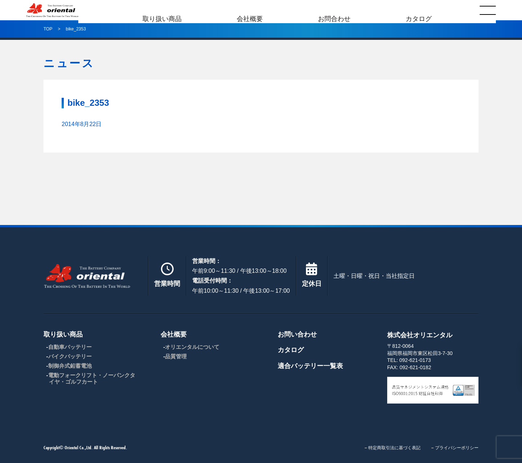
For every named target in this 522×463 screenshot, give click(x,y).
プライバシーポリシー (456, 447)
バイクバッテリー (70, 356)
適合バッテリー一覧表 (310, 366)
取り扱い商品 (162, 10)
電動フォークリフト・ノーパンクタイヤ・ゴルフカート (91, 378)
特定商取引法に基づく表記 (394, 447)
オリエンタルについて (192, 347)
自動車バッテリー (70, 347)
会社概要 (250, 10)
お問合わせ (334, 10)
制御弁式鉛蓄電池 (70, 366)
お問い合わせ (297, 334)
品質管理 (176, 356)
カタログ (419, 10)
